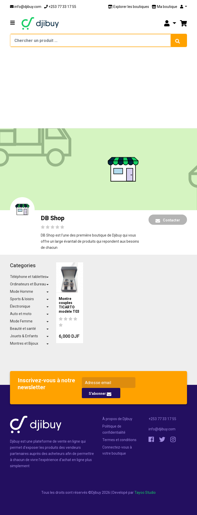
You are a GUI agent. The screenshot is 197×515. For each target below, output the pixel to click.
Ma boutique (164, 7)
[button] (12, 23)
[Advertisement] (98, 89)
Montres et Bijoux (24, 343)
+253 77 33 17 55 (60, 7)
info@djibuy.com (25, 7)
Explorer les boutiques (128, 7)
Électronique (20, 306)
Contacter (167, 220)
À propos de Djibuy (117, 419)
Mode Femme (21, 321)
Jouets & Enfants (24, 336)
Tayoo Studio (145, 492)
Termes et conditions (119, 440)
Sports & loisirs (22, 299)
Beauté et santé (23, 329)
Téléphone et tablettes (28, 277)
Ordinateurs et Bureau (28, 284)
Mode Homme (21, 291)
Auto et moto (21, 314)
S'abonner (100, 393)
